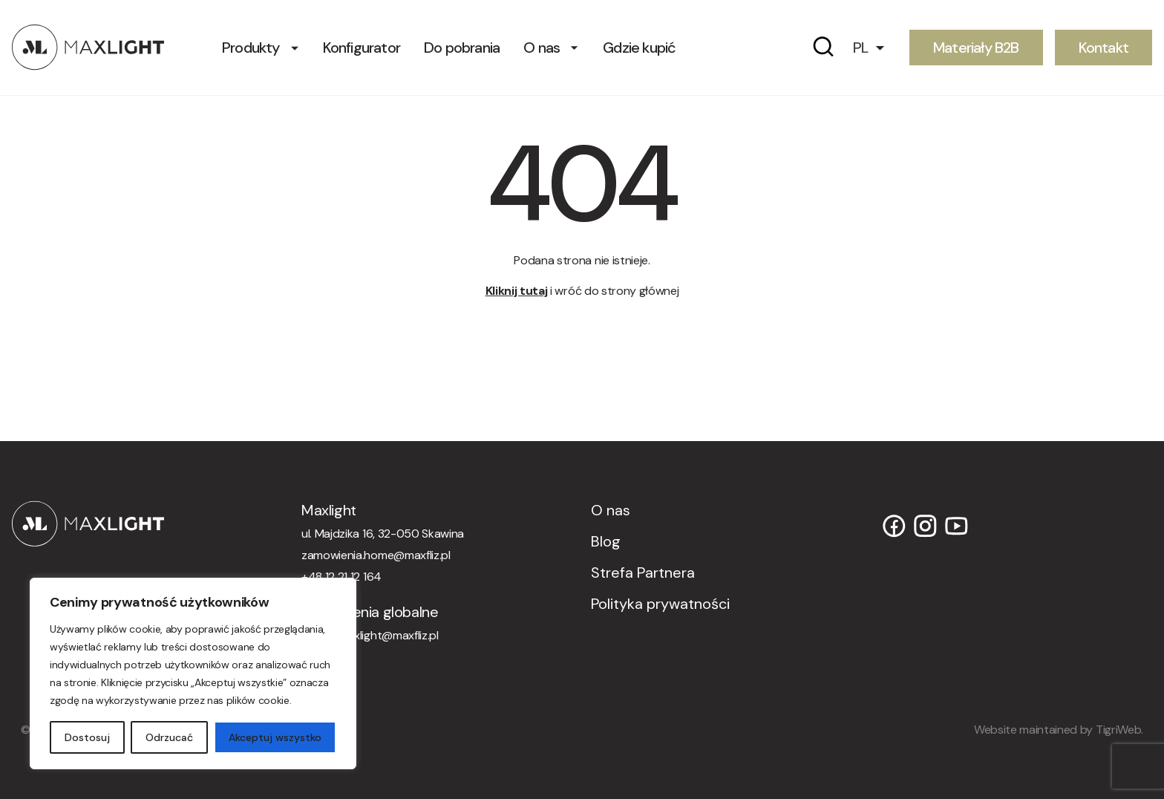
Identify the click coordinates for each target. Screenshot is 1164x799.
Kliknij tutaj (516, 291)
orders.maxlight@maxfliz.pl (370, 635)
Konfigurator (361, 46)
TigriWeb (1118, 729)
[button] (875, 47)
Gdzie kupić (639, 46)
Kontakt (1103, 46)
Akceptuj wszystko (275, 737)
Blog (606, 541)
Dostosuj (87, 737)
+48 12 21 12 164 (341, 576)
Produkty (251, 46)
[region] (193, 673)
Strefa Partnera (643, 572)
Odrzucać (169, 737)
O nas (541, 46)
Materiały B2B (976, 46)
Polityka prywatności (660, 603)
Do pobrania (462, 46)
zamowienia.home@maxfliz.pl (376, 555)
